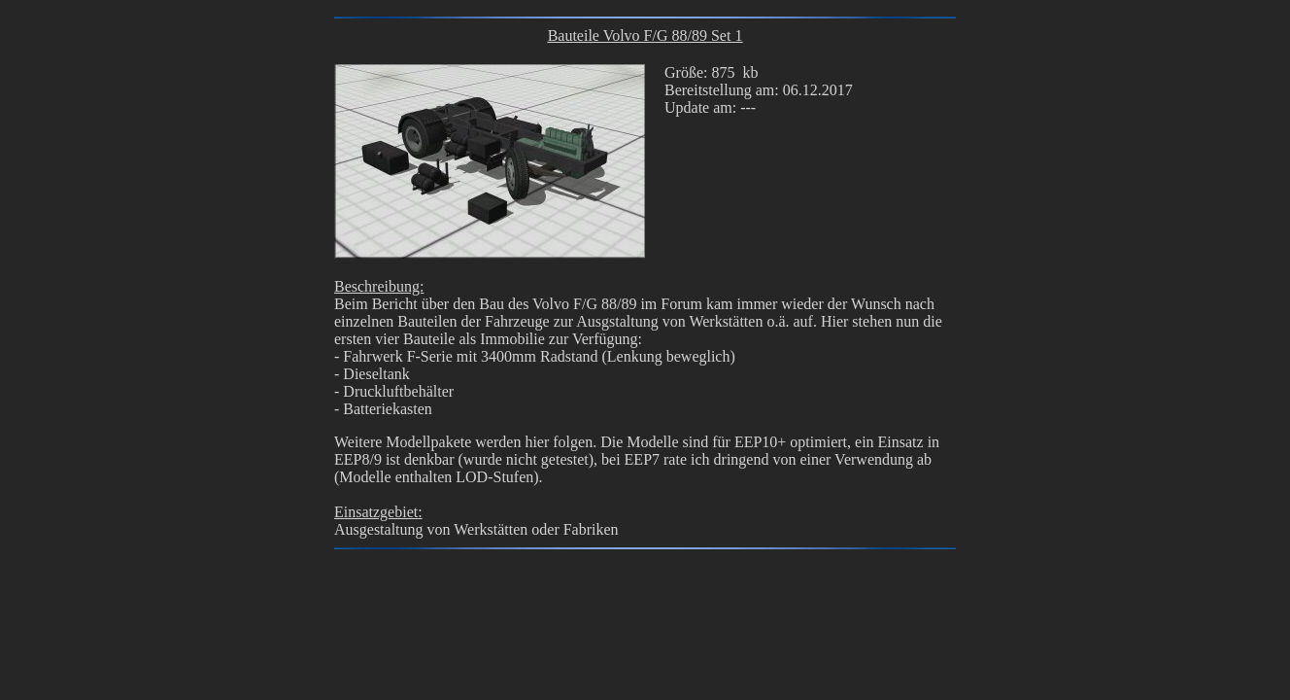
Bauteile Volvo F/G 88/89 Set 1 (645, 35)
